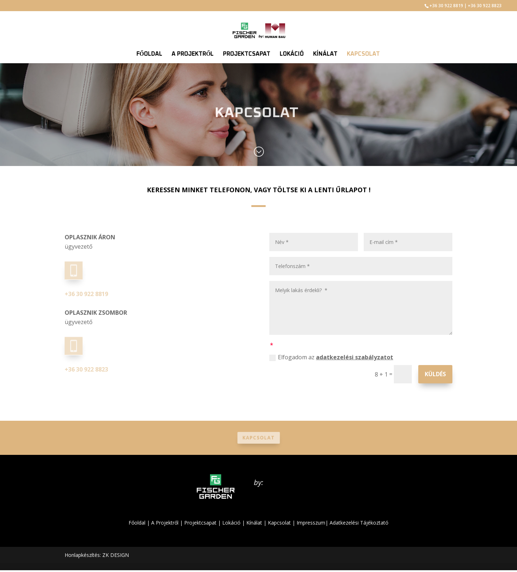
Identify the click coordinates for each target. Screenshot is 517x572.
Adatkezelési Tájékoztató (359, 522)
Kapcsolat (258, 437)
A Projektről (164, 522)
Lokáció (231, 522)
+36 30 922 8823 (485, 6)
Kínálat (254, 522)
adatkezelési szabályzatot (354, 357)
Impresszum (311, 522)
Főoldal (137, 522)
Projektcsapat (200, 522)
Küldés (435, 374)
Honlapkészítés (82, 555)
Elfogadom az (331, 357)
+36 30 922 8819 (446, 6)
